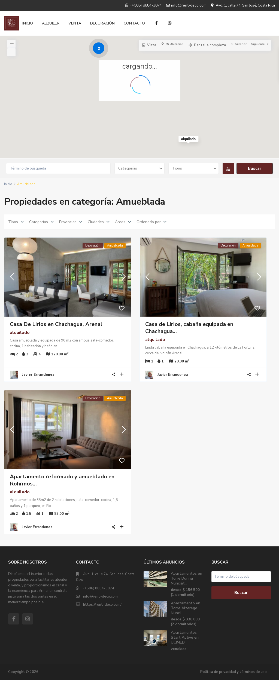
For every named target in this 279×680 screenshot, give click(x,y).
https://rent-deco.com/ (102, 604)
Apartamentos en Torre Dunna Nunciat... (186, 578)
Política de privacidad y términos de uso (233, 671)
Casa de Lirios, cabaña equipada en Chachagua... (189, 328)
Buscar (241, 592)
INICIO (27, 23)
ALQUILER (50, 23)
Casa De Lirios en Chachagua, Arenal (56, 324)
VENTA (74, 23)
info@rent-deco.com (100, 596)
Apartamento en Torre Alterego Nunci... (185, 608)
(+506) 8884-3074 (98, 588)
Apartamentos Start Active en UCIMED (185, 637)
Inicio (8, 184)
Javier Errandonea (172, 374)
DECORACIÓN (102, 23)
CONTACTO (134, 23)
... (59, 346)
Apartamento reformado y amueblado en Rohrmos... (62, 480)
